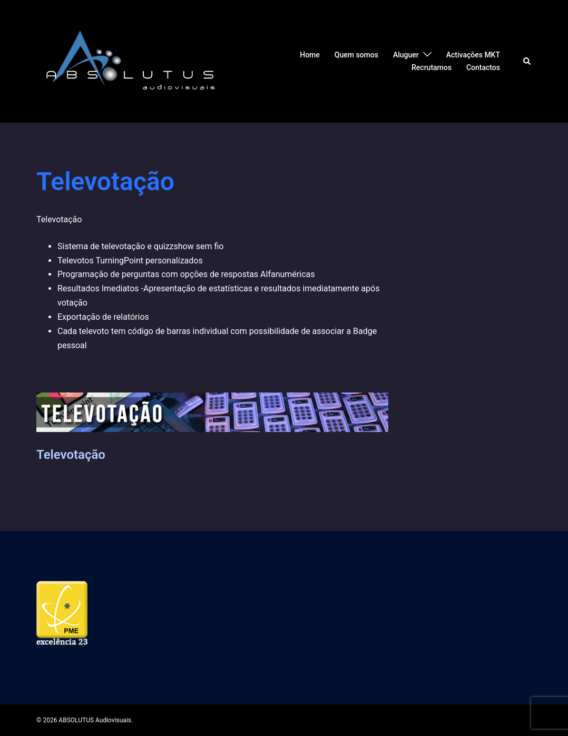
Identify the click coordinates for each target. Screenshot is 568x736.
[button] (527, 61)
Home (310, 55)
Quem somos (356, 55)
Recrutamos (432, 67)
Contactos (483, 67)
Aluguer (406, 55)
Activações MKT (473, 55)
